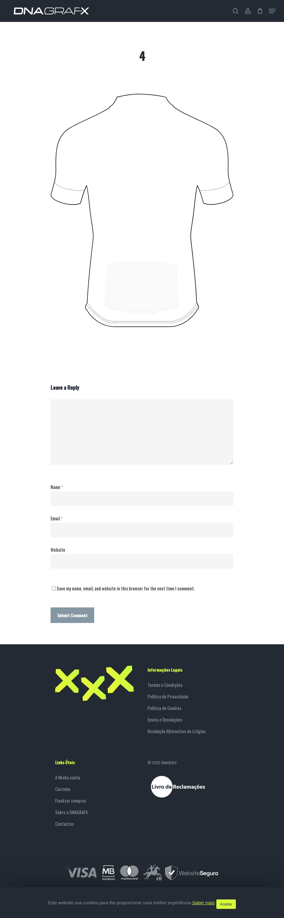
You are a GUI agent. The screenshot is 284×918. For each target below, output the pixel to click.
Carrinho (62, 789)
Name (57, 487)
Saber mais (203, 902)
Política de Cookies (164, 708)
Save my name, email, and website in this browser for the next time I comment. (126, 588)
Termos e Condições (165, 684)
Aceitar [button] (226, 904)
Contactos (64, 823)
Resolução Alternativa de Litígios (176, 731)
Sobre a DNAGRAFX (71, 812)
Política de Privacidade (167, 696)
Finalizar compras (70, 800)
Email (56, 518)
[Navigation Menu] (272, 11)
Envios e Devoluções (164, 719)
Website (58, 549)
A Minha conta (67, 777)
